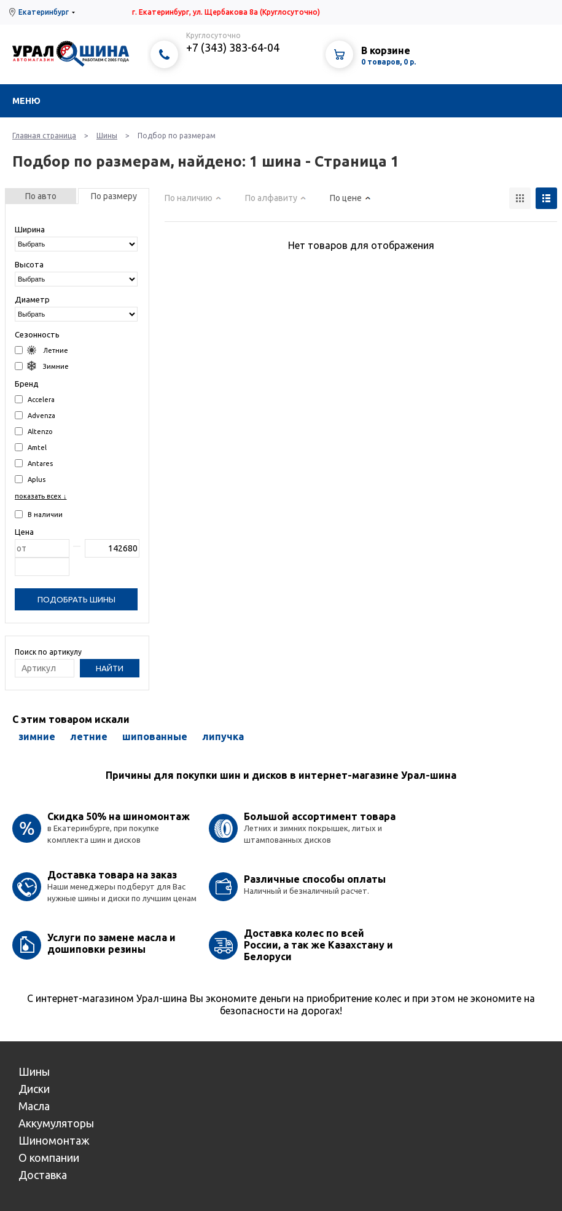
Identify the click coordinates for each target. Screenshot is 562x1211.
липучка (223, 736)
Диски (34, 1088)
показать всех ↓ (41, 496)
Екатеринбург (43, 12)
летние (88, 736)
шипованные (154, 736)
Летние (41, 350)
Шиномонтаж (54, 1140)
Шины (106, 136)
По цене (346, 198)
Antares (34, 463)
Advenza (35, 415)
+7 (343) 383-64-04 (232, 47)
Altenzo (34, 431)
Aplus (30, 479)
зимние (36, 736)
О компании (48, 1157)
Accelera (35, 399)
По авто (41, 196)
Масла (34, 1105)
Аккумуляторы (56, 1123)
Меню (26, 101)
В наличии (39, 514)
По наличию (189, 198)
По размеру (114, 196)
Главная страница (44, 136)
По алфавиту (271, 198)
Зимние (42, 366)
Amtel (31, 447)
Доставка (42, 1174)
